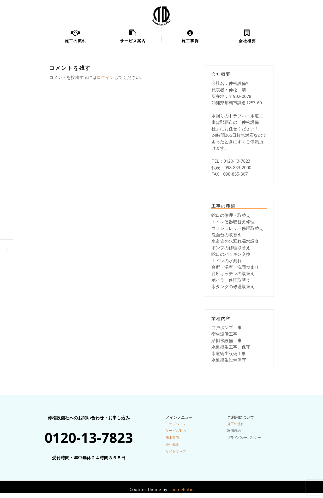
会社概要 (247, 41)
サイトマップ (176, 451)
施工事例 (190, 41)
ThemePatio (181, 489)
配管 (6, 249)
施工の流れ (75, 41)
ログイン (105, 77)
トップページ (176, 423)
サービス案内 (133, 41)
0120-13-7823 (89, 437)
